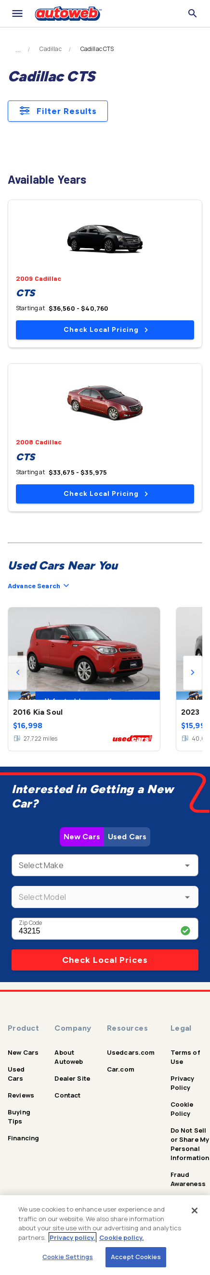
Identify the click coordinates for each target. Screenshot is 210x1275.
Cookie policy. (121, 1237)
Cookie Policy (182, 1109)
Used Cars (127, 836)
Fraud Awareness (188, 1179)
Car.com (120, 1069)
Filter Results (58, 111)
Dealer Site (72, 1078)
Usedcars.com (131, 1052)
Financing (23, 1138)
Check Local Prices (105, 960)
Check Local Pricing (106, 330)
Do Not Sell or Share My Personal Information (190, 1144)
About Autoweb (68, 1057)
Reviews (21, 1095)
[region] (105, 1235)
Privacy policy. (72, 1237)
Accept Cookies (136, 1256)
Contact (67, 1095)
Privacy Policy (183, 1083)
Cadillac (50, 49)
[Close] (194, 1210)
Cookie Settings (67, 1256)
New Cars (82, 836)
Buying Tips (19, 1116)
